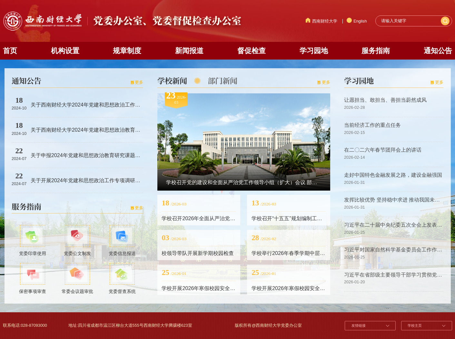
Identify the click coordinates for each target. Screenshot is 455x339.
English (357, 21)
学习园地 (314, 51)
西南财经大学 (321, 21)
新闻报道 (189, 51)
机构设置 (65, 51)
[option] (243, 141)
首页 (10, 51)
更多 (139, 82)
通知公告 (438, 51)
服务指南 (375, 51)
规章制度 (127, 51)
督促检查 (251, 51)
